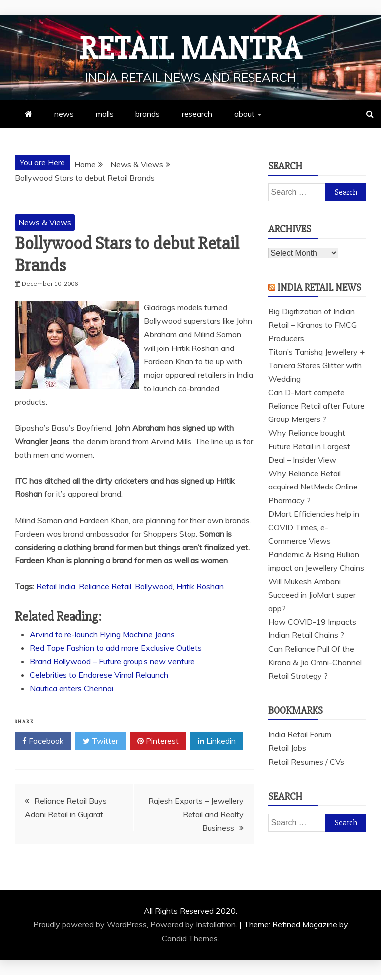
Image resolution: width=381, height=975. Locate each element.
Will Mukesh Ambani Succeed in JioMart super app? (312, 594)
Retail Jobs (287, 748)
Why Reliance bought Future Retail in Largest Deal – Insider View (309, 446)
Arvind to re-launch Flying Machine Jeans (102, 634)
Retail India (55, 586)
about (244, 114)
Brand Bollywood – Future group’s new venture (112, 661)
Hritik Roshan (200, 586)
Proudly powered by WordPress (90, 924)
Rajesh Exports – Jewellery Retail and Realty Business (196, 814)
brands (147, 114)
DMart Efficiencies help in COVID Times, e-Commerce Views (313, 527)
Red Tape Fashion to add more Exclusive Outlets (116, 648)
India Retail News (319, 287)
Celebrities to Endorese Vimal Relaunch (99, 675)
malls (105, 114)
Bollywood (154, 586)
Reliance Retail (105, 586)
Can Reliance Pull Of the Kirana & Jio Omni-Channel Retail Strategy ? (315, 662)
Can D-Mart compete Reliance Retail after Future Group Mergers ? (316, 405)
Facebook (43, 741)
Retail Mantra (190, 48)
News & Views (44, 222)
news (64, 114)
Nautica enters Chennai (71, 688)
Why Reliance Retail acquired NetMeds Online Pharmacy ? (313, 486)
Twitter (100, 741)
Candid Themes (190, 938)
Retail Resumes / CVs (306, 761)
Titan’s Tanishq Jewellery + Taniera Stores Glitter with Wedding (316, 365)
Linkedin (217, 741)
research (197, 114)
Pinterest (158, 741)
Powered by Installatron (193, 924)
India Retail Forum (299, 734)
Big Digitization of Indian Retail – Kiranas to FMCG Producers (312, 324)
